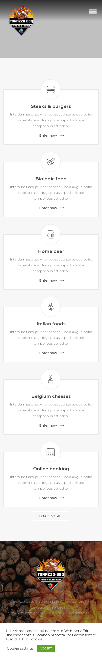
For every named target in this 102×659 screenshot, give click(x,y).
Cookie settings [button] (20, 648)
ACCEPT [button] (46, 648)
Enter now (48, 135)
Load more (51, 516)
